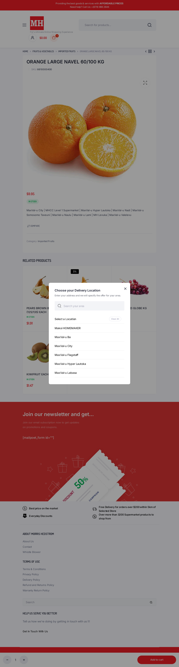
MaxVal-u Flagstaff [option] (66, 354)
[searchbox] (89, 306)
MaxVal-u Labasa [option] (66, 372)
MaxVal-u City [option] (63, 346)
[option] (89, 319)
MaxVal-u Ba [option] (63, 337)
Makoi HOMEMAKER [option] (68, 328)
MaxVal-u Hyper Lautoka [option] (70, 363)
